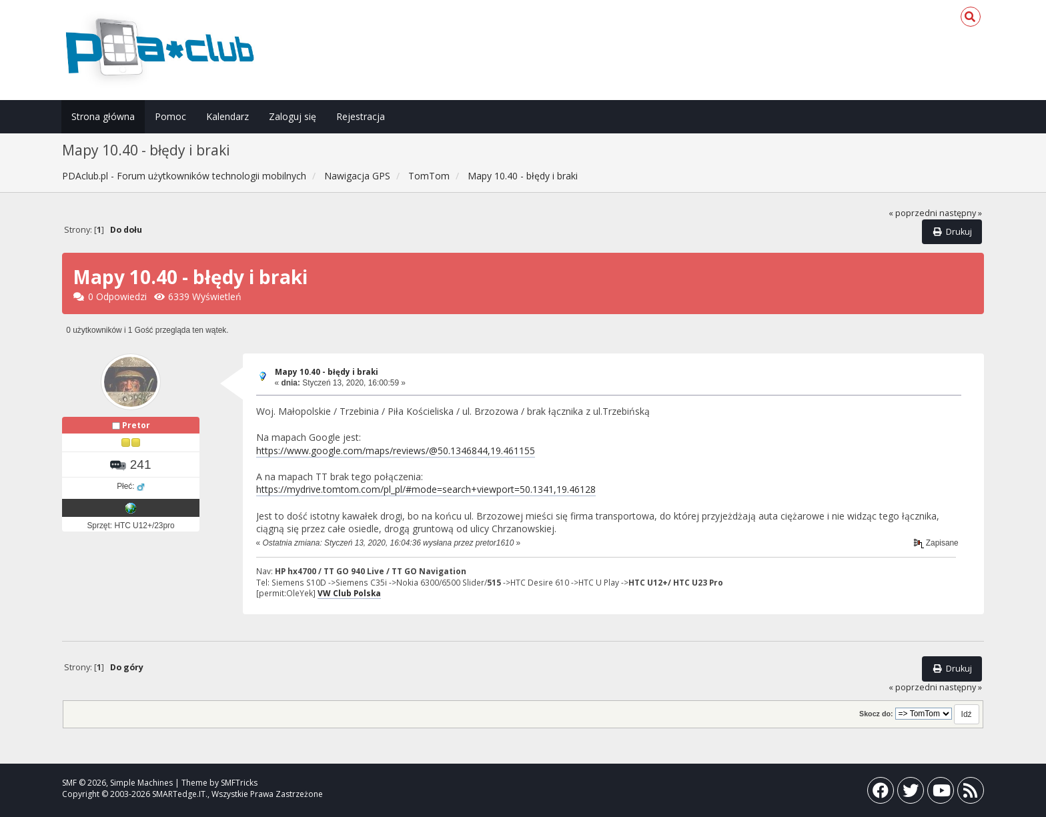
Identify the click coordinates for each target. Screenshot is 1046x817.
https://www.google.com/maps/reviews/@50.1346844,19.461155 (395, 450)
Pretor (136, 425)
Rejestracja (360, 116)
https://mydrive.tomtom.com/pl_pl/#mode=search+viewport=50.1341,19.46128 (426, 489)
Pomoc (170, 116)
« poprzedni (913, 213)
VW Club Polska (349, 593)
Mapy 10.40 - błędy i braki (326, 372)
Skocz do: (876, 714)
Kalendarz (227, 116)
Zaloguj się (292, 116)
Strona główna (103, 116)
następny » (960, 213)
